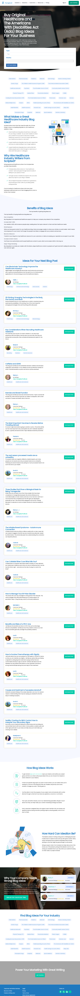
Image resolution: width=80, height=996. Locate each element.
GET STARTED (73, 3)
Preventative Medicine (43, 93)
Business (18, 353)
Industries (25, 3)
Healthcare (9, 382)
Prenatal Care (37, 107)
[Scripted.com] (7, 3)
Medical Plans (30, 93)
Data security (36, 286)
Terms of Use (25, 993)
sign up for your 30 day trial (16, 897)
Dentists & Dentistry (60, 112)
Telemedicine (12, 78)
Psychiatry (26, 88)
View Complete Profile (19, 284)
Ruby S (50, 878)
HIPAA (28, 102)
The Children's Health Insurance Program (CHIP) (33, 83)
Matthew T (52, 887)
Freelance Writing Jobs (9, 993)
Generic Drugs (14, 83)
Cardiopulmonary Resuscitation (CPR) (15, 98)
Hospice (21, 102)
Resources (41, 3)
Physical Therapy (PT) (18, 93)
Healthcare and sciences (22, 382)
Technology (10, 286)
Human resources (28, 353)
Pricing (47, 3)
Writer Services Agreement (28, 995)
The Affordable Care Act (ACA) (40, 88)
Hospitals (29, 112)
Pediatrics (33, 78)
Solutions (18, 3)
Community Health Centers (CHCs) (60, 88)
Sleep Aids (66, 107)
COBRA (64, 93)
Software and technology (23, 286)
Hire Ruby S (70, 877)
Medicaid (42, 78)
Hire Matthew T (69, 886)
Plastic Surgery (55, 93)
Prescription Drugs (19, 112)
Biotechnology (36, 319)
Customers (33, 3)
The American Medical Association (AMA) (58, 83)
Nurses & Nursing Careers (64, 78)
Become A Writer (8, 991)
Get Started (40, 975)
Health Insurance (26, 107)
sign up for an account (36, 774)
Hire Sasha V (70, 896)
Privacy (24, 991)
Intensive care (62, 98)
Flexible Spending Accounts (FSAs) (41, 102)
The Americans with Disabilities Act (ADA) (64, 102)
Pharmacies (52, 98)
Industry (8, 58)
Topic (8, 51)
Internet (45, 286)
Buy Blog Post (69, 268)
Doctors (72, 98)
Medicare (38, 112)
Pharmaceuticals (23, 78)
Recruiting (9, 353)
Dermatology (51, 78)
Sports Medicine (48, 112)
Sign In (64, 3)
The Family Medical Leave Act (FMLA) (37, 98)
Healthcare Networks (15, 88)
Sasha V (51, 896)
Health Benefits (14, 107)
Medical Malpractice (10, 102)
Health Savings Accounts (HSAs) (52, 107)
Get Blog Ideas (11, 65)
